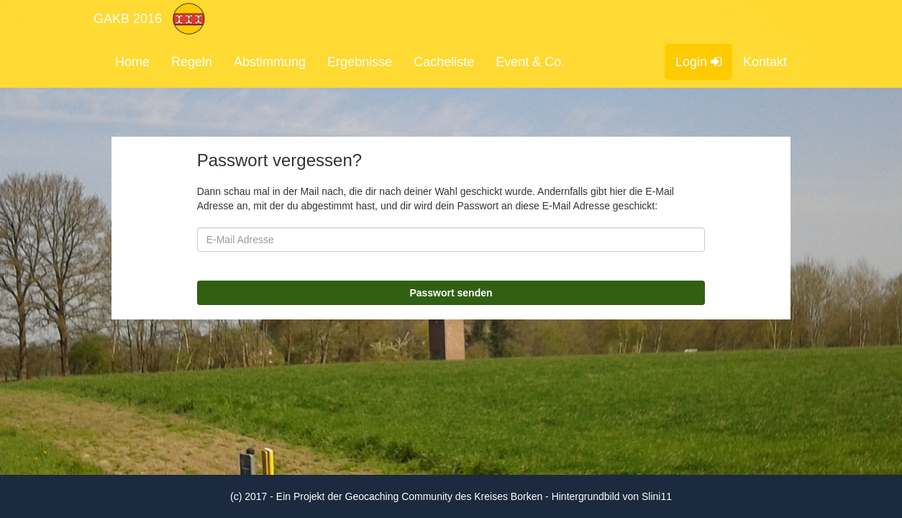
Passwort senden (450, 293)
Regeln (191, 62)
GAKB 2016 (128, 19)
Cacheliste (444, 62)
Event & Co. (530, 62)
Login (698, 62)
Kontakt (765, 62)
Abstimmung (270, 62)
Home (132, 62)
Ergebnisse (359, 62)
